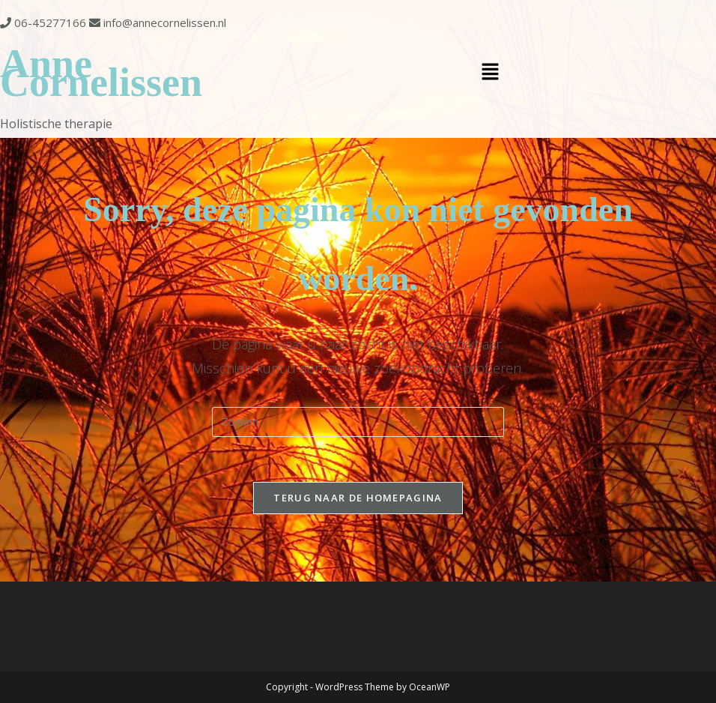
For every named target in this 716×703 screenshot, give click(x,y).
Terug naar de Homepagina (357, 497)
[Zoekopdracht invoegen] (358, 422)
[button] (491, 72)
